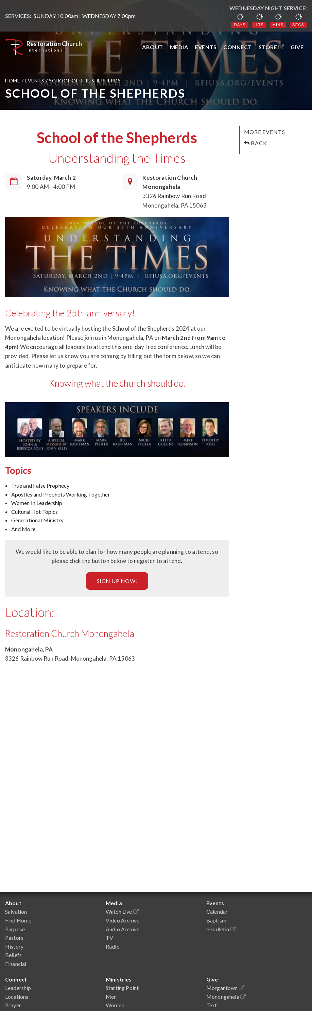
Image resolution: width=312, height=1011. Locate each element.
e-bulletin (221, 929)
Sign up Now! (117, 581)
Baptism (216, 920)
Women (115, 1005)
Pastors (14, 937)
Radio (113, 946)
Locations (16, 996)
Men (111, 996)
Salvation (16, 911)
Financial (15, 963)
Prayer (13, 1005)
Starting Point (122, 988)
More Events (264, 132)
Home (13, 80)
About (152, 47)
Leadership (18, 988)
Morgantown (225, 988)
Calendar (217, 911)
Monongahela (226, 996)
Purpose (15, 929)
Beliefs (13, 955)
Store (271, 47)
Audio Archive (122, 929)
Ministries (119, 979)
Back (255, 143)
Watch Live (122, 911)
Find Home (18, 920)
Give (297, 47)
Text (211, 1005)
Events (205, 47)
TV (109, 937)
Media (179, 47)
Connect (237, 47)
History (14, 946)
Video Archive (122, 920)
